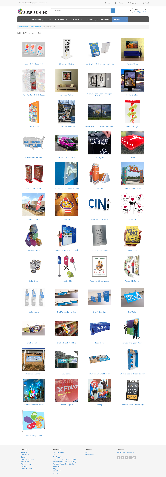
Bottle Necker (34, 312)
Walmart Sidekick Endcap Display (132, 374)
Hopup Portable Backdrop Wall (66, 250)
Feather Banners (34, 219)
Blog (54, 468)
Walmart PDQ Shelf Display (99, 374)
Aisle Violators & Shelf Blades (34, 95)
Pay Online (25, 461)
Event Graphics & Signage (132, 188)
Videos (55, 473)
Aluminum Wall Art (66, 95)
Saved (146, 3)
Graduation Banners (33, 374)
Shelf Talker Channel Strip (66, 312)
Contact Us (25, 455)
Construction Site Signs (66, 126)
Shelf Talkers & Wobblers (66, 343)
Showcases (57, 466)
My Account (119, 3)
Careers (24, 457)
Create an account (41, 3)
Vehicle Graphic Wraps (66, 157)
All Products (23, 27)
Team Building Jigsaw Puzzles (132, 343)
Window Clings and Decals (34, 405)
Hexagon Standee (33, 250)
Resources (105, 19)
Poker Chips (33, 281)
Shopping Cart (133, 3)
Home (23, 19)
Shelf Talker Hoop (33, 343)
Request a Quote (120, 19)
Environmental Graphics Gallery (64, 461)
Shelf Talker (132, 312)
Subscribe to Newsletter (126, 452)
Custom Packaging (36, 19)
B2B (86, 452)
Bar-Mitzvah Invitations (99, 250)
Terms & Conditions (28, 468)
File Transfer (57, 457)
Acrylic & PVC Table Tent (34, 64)
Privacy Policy (26, 464)
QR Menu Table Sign (66, 64)
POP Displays (76, 19)
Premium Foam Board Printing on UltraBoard (99, 95)
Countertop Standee (33, 188)
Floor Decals (66, 219)
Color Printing (92, 19)
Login (32, 3)
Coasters (132, 157)
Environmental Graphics (57, 19)
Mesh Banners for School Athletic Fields (99, 126)
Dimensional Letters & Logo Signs (66, 188)
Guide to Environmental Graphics (65, 459)
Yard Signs (99, 405)
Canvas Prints (34, 126)
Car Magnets (99, 157)
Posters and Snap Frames (99, 281)
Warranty (24, 466)
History (107, 3)
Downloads (57, 471)
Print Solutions (35, 27)
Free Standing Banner (34, 435)
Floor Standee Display (99, 219)
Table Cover (99, 343)
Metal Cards (132, 250)
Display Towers (99, 188)
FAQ (54, 455)
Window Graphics (66, 405)
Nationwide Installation (33, 157)
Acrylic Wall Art (132, 64)
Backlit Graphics (132, 95)
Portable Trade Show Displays (64, 464)
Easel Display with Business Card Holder (99, 64)
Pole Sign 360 (67, 281)
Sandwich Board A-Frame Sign (132, 405)
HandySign (132, 219)
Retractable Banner (132, 281)
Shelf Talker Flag (99, 312)
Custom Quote (58, 452)
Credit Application (27, 459)
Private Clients (90, 455)
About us (24, 452)
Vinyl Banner (66, 374)
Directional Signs (132, 126)
